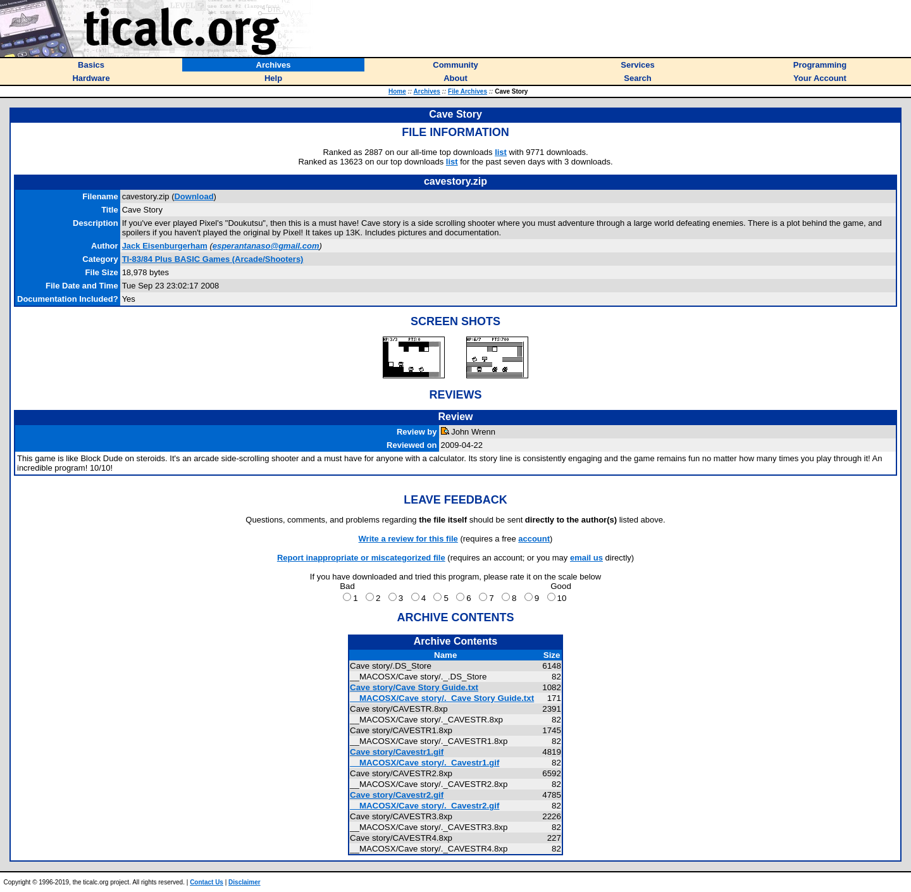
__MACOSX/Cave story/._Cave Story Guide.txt (442, 698)
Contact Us (206, 882)
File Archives (467, 91)
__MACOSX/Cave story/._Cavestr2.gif (424, 805)
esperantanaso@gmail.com (266, 246)
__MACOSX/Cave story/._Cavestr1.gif (424, 762)
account (534, 538)
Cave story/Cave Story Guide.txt (414, 687)
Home (397, 91)
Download (193, 196)
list (501, 152)
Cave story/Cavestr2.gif (396, 795)
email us (586, 557)
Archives (427, 91)
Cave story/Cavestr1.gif (396, 752)
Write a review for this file (408, 538)
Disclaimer (244, 882)
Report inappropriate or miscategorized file (361, 557)
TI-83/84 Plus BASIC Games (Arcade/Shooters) (213, 259)
